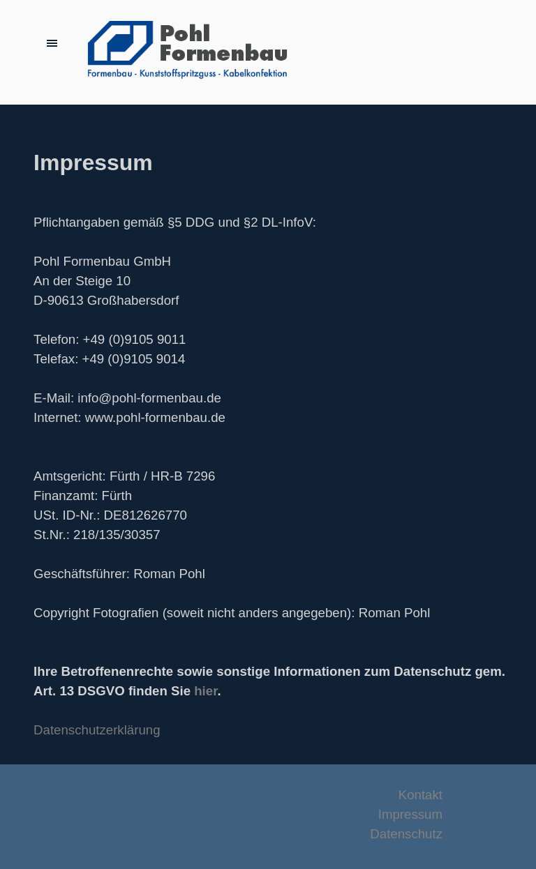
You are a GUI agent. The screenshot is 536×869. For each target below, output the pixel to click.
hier (205, 690)
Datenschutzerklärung (97, 730)
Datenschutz (406, 833)
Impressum (410, 814)
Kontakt (420, 794)
